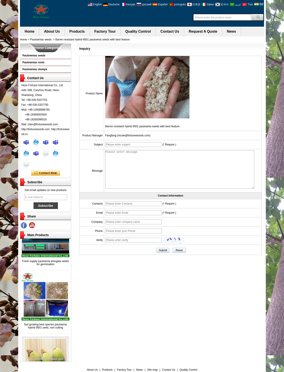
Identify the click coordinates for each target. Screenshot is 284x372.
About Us (52, 31)
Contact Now (45, 173)
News (231, 31)
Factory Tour (105, 31)
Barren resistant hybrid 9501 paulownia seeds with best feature (142, 126)
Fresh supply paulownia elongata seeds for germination (45, 263)
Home (29, 31)
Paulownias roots (33, 62)
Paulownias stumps (34, 69)
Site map (152, 369)
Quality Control (138, 31)
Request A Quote (203, 31)
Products (77, 31)
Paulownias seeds (41, 39)
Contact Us (169, 31)
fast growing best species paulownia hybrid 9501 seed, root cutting (45, 327)
